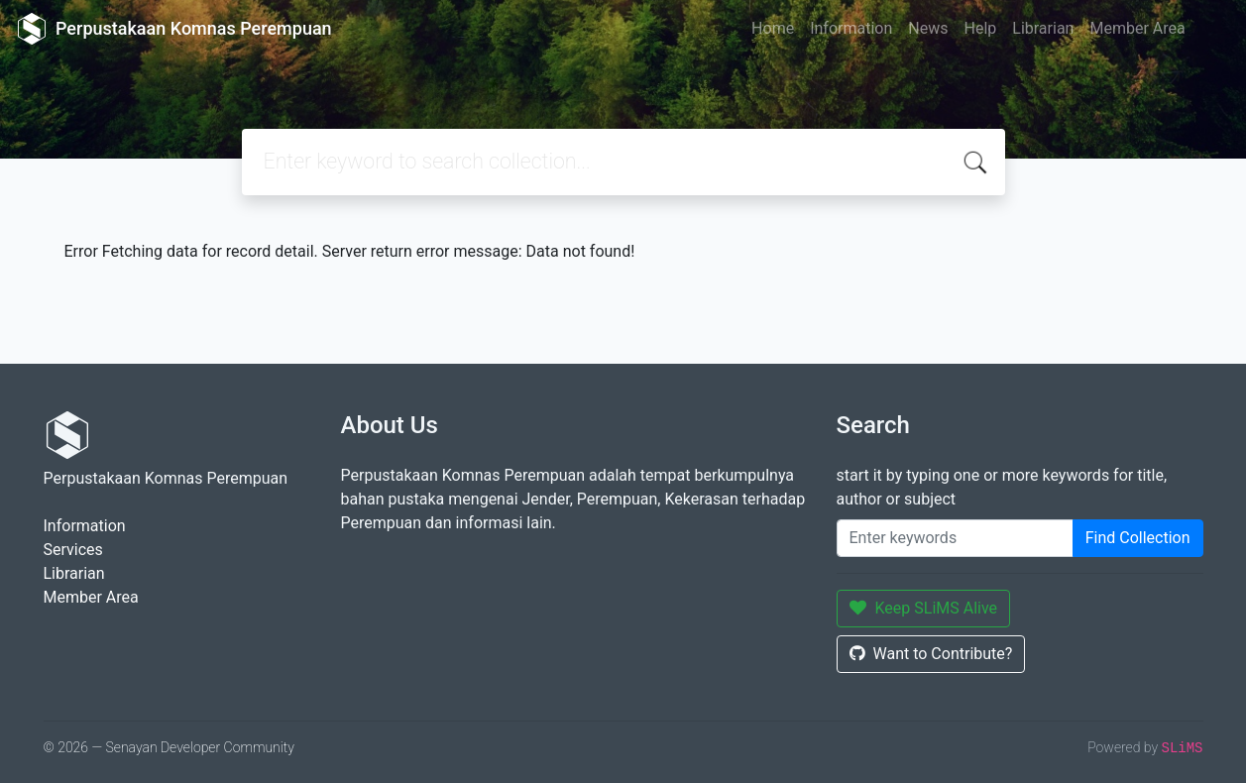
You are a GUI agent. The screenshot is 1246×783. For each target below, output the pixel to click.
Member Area (1137, 28)
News (928, 28)
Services (73, 549)
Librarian (1043, 28)
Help (979, 28)
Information (851, 28)
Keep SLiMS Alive (924, 608)
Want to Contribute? (931, 653)
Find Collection (1137, 537)
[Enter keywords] (955, 538)
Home (772, 28)
